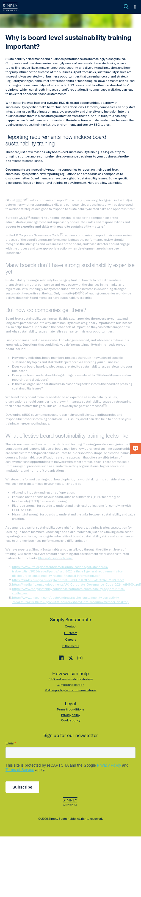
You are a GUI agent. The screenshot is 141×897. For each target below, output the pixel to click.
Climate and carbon (70, 684)
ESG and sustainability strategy (71, 679)
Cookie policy (70, 720)
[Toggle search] (126, 6)
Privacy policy (70, 714)
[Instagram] (80, 657)
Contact (70, 626)
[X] (70, 657)
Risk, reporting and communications (70, 690)
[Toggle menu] (135, 6)
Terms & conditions (70, 709)
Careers (70, 639)
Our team (70, 632)
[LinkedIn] (61, 657)
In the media (70, 645)
